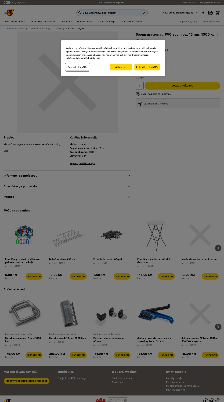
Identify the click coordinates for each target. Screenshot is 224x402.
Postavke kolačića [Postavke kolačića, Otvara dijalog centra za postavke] (77, 67)
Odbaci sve (121, 67)
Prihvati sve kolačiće (147, 67)
